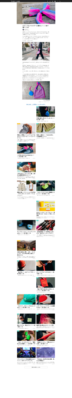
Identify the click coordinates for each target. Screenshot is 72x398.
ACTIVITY (18, 241)
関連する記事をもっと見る (36, 367)
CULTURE (18, 181)
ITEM (37, 107)
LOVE (18, 162)
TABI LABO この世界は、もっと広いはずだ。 (36, 104)
